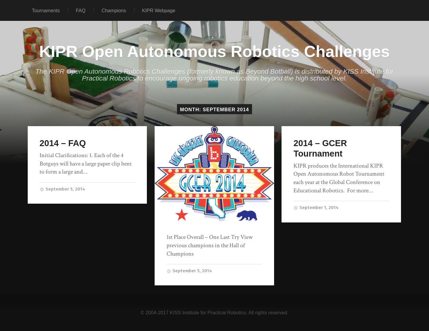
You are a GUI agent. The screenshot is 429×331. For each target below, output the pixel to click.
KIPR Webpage (158, 10)
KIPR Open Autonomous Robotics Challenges (214, 51)
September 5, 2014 (62, 189)
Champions (114, 10)
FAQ (81, 10)
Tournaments (46, 10)
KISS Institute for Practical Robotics (208, 312)
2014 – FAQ (63, 143)
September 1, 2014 (316, 207)
